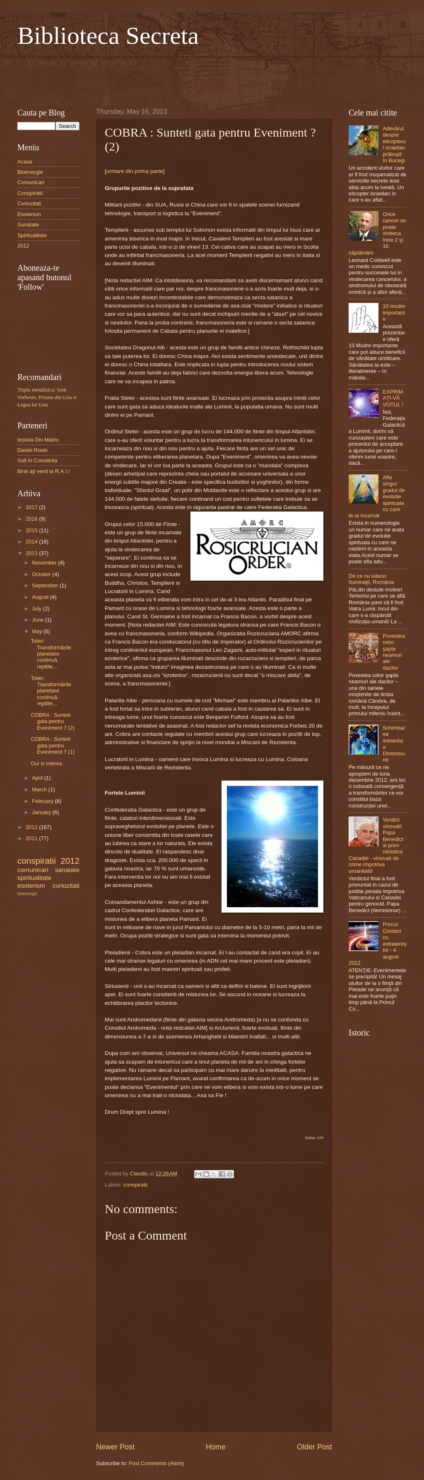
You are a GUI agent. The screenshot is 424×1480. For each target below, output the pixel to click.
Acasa (24, 162)
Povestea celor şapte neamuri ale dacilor (394, 652)
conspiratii (135, 1185)
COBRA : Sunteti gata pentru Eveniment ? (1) (53, 745)
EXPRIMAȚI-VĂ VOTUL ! (393, 398)
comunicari (32, 869)
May (37, 631)
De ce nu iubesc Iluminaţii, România (371, 579)
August (41, 597)
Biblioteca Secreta (108, 35)
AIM (320, 1138)
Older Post (314, 1447)
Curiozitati (29, 203)
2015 (32, 530)
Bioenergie (30, 172)
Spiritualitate (32, 235)
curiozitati (66, 885)
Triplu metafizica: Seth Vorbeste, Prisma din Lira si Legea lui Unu (47, 397)
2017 (32, 507)
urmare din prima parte (134, 171)
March (40, 789)
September (46, 585)
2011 (32, 838)
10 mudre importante (394, 312)
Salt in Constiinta (37, 460)
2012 (23, 246)
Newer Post (115, 1447)
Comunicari (30, 182)
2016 (32, 519)
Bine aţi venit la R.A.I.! (43, 471)
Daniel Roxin (32, 450)
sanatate (67, 869)
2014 (32, 541)
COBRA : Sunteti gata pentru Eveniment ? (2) (53, 721)
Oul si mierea (46, 763)
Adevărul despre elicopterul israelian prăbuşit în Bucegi (394, 144)
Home (216, 1447)
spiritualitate (34, 877)
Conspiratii (30, 193)
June (38, 620)
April (38, 778)
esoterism (31, 885)
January (42, 812)
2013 (32, 553)
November (45, 563)
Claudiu (139, 1173)
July (37, 608)
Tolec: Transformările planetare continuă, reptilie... (51, 654)
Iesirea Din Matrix (38, 440)
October (42, 574)
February (43, 801)
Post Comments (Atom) (156, 1463)
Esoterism (29, 214)
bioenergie (27, 893)
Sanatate (28, 224)
